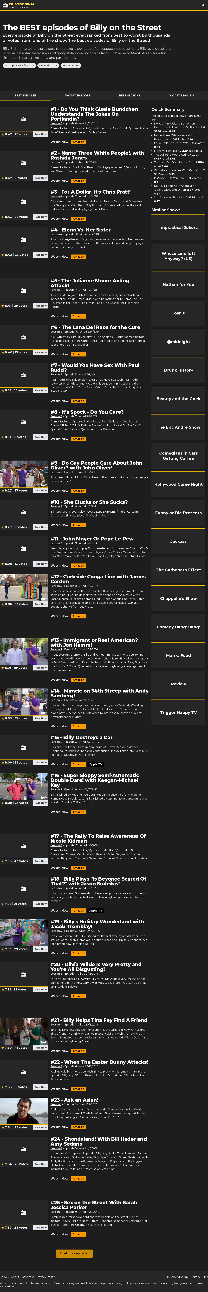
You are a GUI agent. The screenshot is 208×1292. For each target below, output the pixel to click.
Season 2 (56, 123)
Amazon (78, 141)
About (15, 1277)
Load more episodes (74, 1253)
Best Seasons (129, 95)
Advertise (28, 1277)
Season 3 (56, 331)
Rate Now (41, 134)
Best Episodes (26, 95)
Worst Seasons (181, 95)
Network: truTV (48, 65)
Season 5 (56, 472)
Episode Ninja (199, 1277)
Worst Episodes (77, 95)
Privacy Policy (46, 1277)
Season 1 (56, 1104)
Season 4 (56, 196)
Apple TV (95, 764)
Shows (4, 1277)
